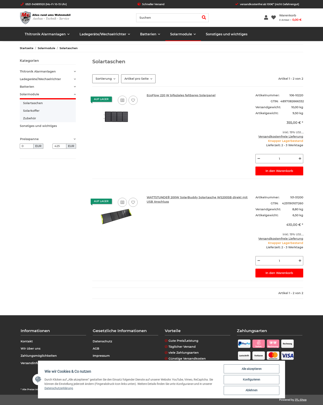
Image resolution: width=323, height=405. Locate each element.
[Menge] (279, 158)
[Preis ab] (27, 146)
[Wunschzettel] (273, 17)
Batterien (27, 87)
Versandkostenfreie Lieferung (280, 136)
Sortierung (104, 79)
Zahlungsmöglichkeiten (39, 356)
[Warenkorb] (290, 17)
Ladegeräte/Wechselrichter (40, 79)
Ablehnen (251, 390)
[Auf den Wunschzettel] (133, 100)
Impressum (101, 356)
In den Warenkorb (279, 171)
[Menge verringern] (259, 158)
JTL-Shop (301, 399)
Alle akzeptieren (251, 369)
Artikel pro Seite (136, 79)
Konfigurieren (251, 379)
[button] (266, 17)
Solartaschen (33, 103)
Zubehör (29, 118)
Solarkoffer (31, 111)
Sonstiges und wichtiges (38, 126)
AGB (96, 348)
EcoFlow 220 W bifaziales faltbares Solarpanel (181, 95)
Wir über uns (30, 348)
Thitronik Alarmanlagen (38, 71)
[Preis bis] (59, 146)
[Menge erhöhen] (300, 158)
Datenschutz (102, 341)
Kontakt (27, 341)
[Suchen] (168, 17)
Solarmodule (29, 94)
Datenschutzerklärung (59, 388)
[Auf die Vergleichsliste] (122, 100)
